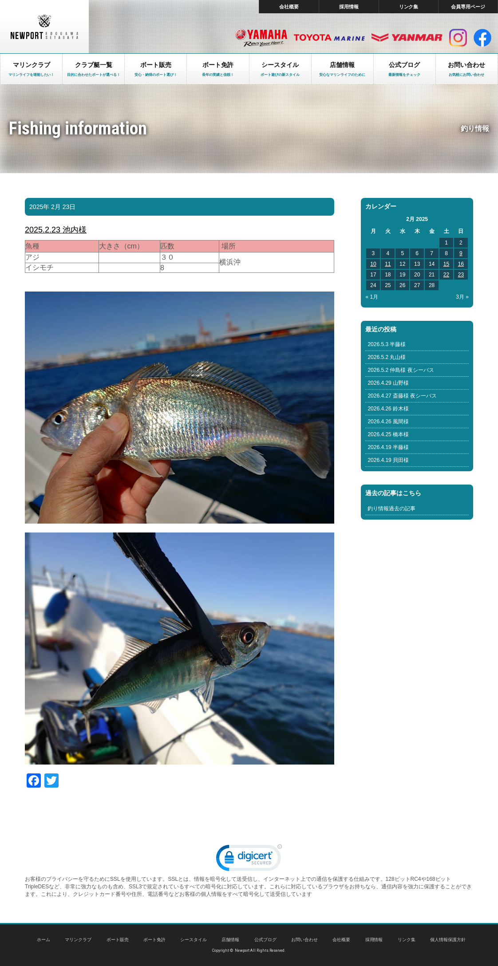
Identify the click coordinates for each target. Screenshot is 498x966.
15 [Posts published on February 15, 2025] (446, 264)
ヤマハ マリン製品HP (261, 38)
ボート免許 (154, 939)
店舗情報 (230, 939)
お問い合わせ (304, 939)
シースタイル (193, 939)
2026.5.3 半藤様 (387, 344)
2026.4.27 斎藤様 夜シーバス (402, 396)
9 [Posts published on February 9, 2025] (460, 253)
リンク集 (409, 6)
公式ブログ (265, 939)
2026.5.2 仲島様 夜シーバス (401, 370)
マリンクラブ (78, 939)
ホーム (43, 939)
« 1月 (371, 297)
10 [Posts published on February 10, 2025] (373, 264)
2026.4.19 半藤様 (388, 447)
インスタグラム (458, 38)
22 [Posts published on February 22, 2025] (446, 275)
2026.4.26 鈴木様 (388, 409)
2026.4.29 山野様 (388, 383)
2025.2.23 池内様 (56, 229)
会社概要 (289, 6)
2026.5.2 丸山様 (387, 357)
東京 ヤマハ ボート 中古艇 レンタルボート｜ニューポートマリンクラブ (44, 26)
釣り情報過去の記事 (391, 508)
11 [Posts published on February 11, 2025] (388, 264)
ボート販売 (118, 939)
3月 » (462, 297)
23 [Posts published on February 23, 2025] (461, 275)
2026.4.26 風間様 (388, 421)
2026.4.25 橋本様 (388, 434)
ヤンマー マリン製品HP (407, 38)
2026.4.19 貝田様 (388, 460)
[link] (249, 859)
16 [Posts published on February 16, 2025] (461, 264)
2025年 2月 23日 (52, 206)
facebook (482, 38)
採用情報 (349, 6)
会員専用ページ (468, 6)
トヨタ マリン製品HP (329, 38)
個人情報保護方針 (448, 939)
